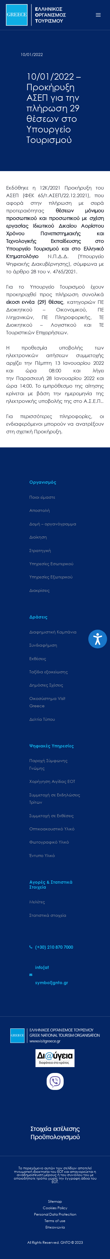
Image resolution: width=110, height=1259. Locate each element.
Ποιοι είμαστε (42, 497)
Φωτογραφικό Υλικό (49, 842)
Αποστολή (39, 510)
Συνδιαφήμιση (43, 645)
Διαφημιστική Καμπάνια (53, 632)
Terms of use (55, 1220)
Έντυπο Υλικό (42, 855)
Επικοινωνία (55, 1227)
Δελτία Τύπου (42, 719)
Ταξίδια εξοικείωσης (48, 671)
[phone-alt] (51, 947)
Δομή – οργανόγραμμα (52, 524)
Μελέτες (37, 901)
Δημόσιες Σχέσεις (46, 685)
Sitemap (55, 1201)
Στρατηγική (40, 550)
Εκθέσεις (37, 658)
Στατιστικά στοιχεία (47, 915)
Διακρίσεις (39, 590)
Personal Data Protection (55, 1214)
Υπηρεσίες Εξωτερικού (50, 577)
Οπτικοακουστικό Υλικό (52, 829)
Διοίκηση (38, 537)
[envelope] (55, 975)
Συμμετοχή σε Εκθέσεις (51, 815)
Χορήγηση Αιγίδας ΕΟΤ (52, 781)
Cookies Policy (55, 1207)
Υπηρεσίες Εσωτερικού (51, 563)
